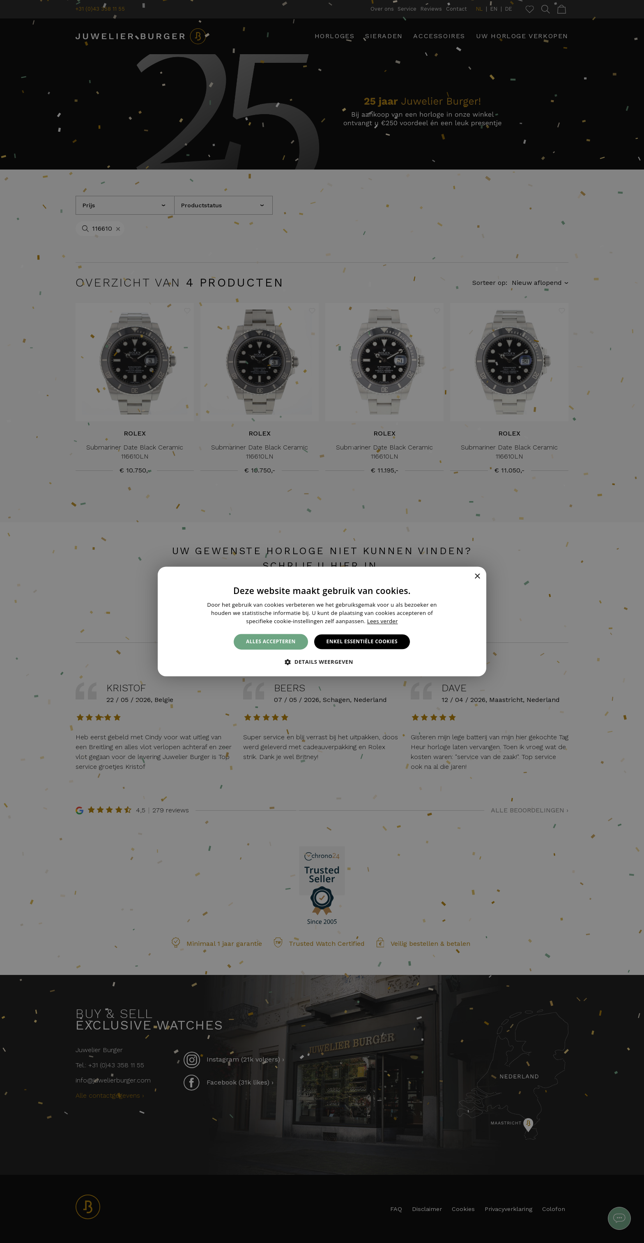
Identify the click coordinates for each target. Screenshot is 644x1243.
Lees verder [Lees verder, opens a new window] (382, 621)
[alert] (322, 621)
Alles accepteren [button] (271, 641)
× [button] (477, 576)
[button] (322, 662)
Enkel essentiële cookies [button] (362, 641)
